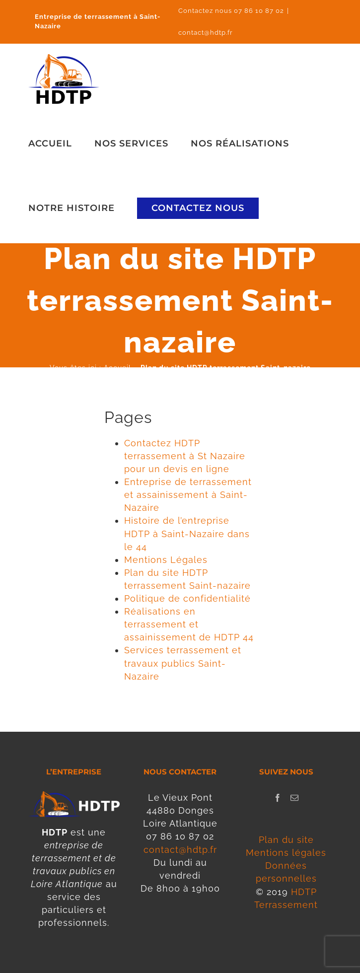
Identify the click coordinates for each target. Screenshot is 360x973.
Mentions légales (286, 852)
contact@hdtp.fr (205, 32)
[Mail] (294, 798)
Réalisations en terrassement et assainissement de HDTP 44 (189, 624)
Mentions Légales (166, 560)
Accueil (117, 368)
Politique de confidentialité (187, 598)
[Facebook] (278, 798)
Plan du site (286, 839)
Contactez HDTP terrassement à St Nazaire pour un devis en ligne (184, 456)
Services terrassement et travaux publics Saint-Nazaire (182, 663)
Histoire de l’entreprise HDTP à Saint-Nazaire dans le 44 (187, 533)
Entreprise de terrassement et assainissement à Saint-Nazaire (188, 495)
